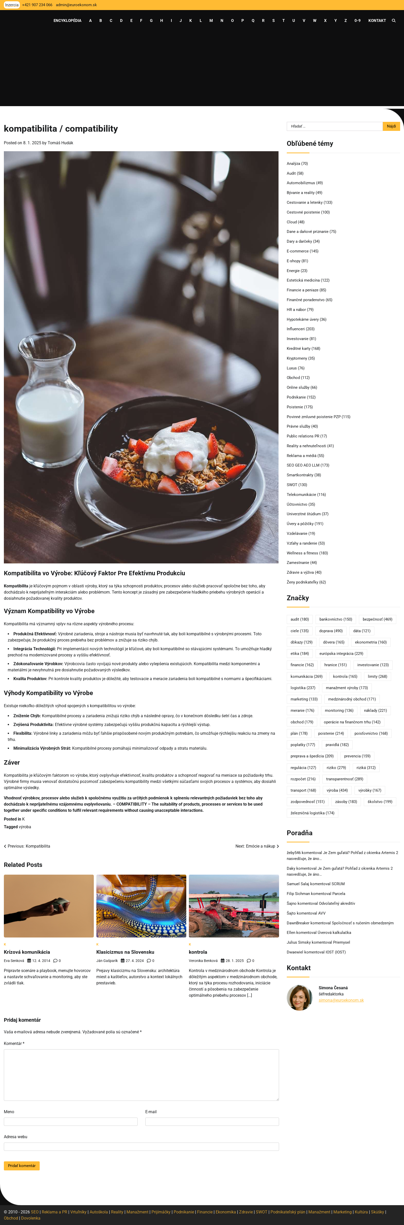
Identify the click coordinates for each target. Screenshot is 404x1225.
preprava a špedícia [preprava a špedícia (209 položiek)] (312, 756)
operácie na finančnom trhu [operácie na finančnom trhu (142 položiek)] (352, 722)
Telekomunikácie (301, 494)
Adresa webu (15, 1136)
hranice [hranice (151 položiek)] (335, 665)
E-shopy (293, 261)
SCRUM (338, 884)
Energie (293, 270)
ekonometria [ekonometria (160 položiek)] (371, 642)
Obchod (293, 377)
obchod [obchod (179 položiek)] (302, 722)
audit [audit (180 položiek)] (300, 619)
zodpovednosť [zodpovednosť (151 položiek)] (308, 801)
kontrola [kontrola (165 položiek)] (345, 676)
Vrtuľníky (78, 1211)
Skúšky (377, 1211)
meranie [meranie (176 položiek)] (302, 710)
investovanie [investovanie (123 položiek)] (373, 665)
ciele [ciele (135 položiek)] (300, 631)
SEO (35, 1211)
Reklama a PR (54, 1211)
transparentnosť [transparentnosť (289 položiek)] (344, 779)
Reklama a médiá (301, 455)
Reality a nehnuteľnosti (306, 446)
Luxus (292, 368)
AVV (322, 913)
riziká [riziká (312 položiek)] (366, 767)
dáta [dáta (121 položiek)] (362, 631)
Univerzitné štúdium (304, 514)
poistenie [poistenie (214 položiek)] (331, 733)
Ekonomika (226, 1211)
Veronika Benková (203, 960)
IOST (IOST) (336, 952)
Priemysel (341, 942)
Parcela (338, 893)
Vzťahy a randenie (302, 543)
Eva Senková (14, 960)
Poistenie (295, 407)
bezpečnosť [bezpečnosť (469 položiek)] (377, 619)
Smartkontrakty (300, 475)
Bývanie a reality (301, 192)
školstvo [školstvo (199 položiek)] (380, 801)
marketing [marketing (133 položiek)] (304, 699)
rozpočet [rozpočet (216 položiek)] (303, 779)
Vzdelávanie (297, 533)
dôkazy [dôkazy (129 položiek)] (302, 642)
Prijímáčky (161, 1211)
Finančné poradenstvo (306, 300)
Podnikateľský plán (288, 1211)
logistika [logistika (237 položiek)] (303, 688)
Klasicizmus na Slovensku (126, 952)
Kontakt (377, 20)
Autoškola (99, 1211)
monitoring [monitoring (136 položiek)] (339, 710)
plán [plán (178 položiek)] (299, 733)
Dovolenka (30, 1217)
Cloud (292, 222)
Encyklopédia (67, 20)
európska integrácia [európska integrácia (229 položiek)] (341, 653)
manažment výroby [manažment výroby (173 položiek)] (347, 688)
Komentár (14, 1043)
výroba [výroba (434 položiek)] (337, 790)
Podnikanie (296, 397)
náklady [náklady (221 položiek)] (375, 710)
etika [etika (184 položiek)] (300, 653)
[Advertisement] (202, 70)
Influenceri (296, 329)
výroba (25, 826)
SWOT (292, 485)
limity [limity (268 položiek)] (377, 676)
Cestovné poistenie (303, 212)
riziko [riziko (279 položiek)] (336, 767)
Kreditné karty (298, 348)
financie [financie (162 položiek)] (302, 665)
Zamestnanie (298, 562)
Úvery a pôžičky (300, 523)
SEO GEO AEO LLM (303, 465)
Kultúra (361, 1211)
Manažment (137, 1211)
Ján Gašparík (107, 960)
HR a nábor (296, 309)
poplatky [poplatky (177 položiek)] (303, 744)
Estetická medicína (303, 280)
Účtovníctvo (297, 504)
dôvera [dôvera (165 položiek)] (333, 642)
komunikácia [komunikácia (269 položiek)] (307, 676)
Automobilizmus (301, 183)
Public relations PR (303, 436)
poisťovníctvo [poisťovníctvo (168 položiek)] (371, 733)
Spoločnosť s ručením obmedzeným (363, 923)
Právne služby (298, 426)
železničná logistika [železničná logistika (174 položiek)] (312, 813)
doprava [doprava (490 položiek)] (331, 631)
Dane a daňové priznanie (308, 231)
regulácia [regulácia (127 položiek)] (303, 767)
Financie (205, 1211)
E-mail (151, 1111)
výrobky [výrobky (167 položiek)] (369, 790)
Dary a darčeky (299, 241)
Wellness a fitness (302, 553)
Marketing (342, 1211)
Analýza (293, 163)
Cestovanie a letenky (305, 202)
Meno (9, 1111)
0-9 (358, 20)
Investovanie (297, 338)
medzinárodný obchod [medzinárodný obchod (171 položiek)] (352, 699)
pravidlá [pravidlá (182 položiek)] (337, 744)
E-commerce (298, 251)
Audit (291, 173)
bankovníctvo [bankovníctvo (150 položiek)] (335, 619)
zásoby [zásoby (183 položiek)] (346, 801)
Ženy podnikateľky (302, 582)
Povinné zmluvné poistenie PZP (314, 417)
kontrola (198, 952)
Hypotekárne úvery (303, 319)
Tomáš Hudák (60, 142)
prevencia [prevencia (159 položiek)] (357, 756)
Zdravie (246, 1211)
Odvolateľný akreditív (337, 903)
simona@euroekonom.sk (341, 1000)
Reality (117, 1211)
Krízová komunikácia (28, 952)
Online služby (298, 387)
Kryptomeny (297, 358)
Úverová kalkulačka (334, 932)
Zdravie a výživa (300, 572)
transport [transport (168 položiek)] (303, 790)
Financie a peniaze (302, 290)
